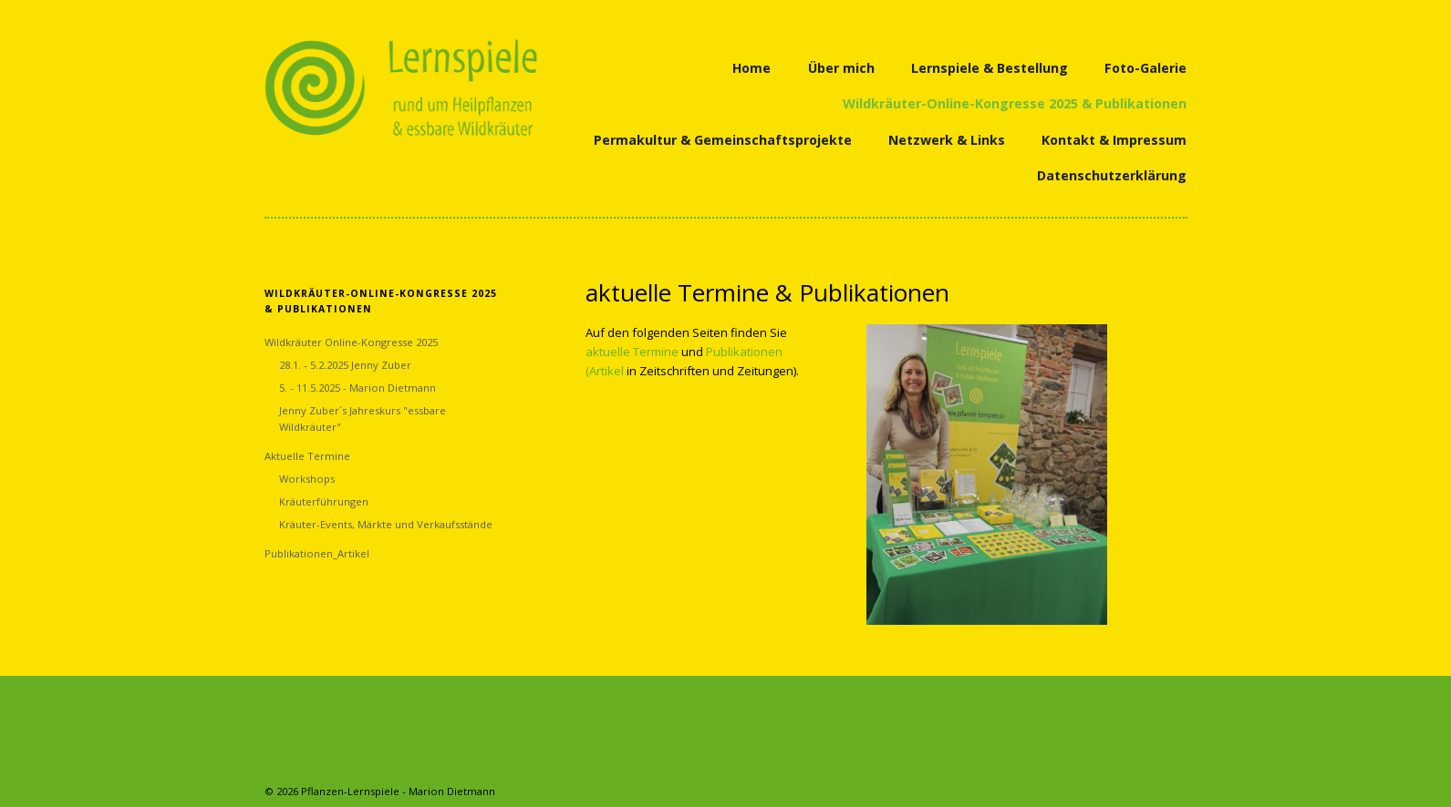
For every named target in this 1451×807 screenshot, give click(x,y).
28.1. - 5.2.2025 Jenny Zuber (345, 365)
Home (751, 68)
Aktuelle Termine (307, 456)
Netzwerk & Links (946, 139)
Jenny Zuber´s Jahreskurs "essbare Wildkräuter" (362, 419)
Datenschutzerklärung (1112, 175)
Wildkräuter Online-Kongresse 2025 (351, 342)
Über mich (841, 68)
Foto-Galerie (1145, 68)
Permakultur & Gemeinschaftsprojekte (723, 139)
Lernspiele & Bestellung (989, 68)
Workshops (307, 478)
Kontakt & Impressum (1114, 139)
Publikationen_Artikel (316, 553)
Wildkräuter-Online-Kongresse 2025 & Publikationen (1015, 103)
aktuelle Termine (632, 351)
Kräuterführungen (323, 501)
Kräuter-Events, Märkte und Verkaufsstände (385, 524)
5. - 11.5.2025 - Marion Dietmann (357, 387)
